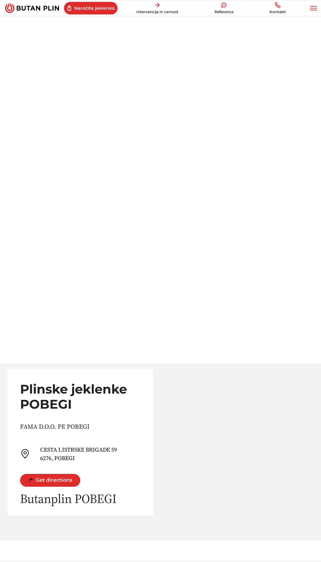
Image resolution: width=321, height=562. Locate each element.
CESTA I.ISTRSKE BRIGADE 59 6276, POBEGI (68, 454)
